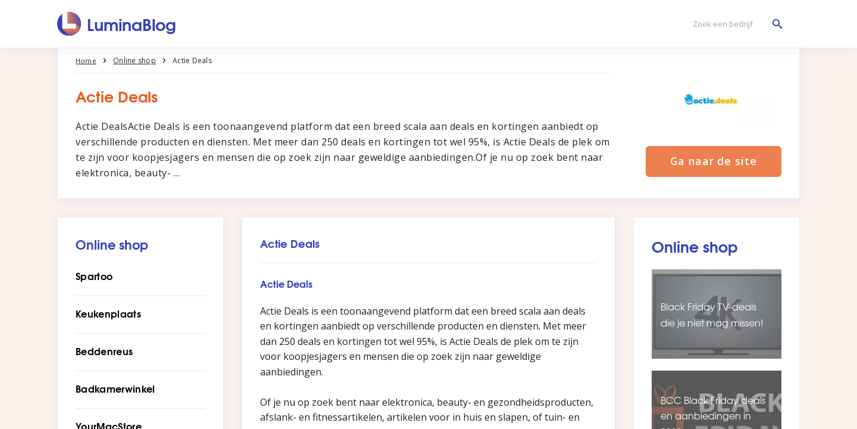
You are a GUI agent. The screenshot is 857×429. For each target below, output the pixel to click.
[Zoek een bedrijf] (734, 24)
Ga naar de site (714, 162)
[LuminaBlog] (117, 24)
